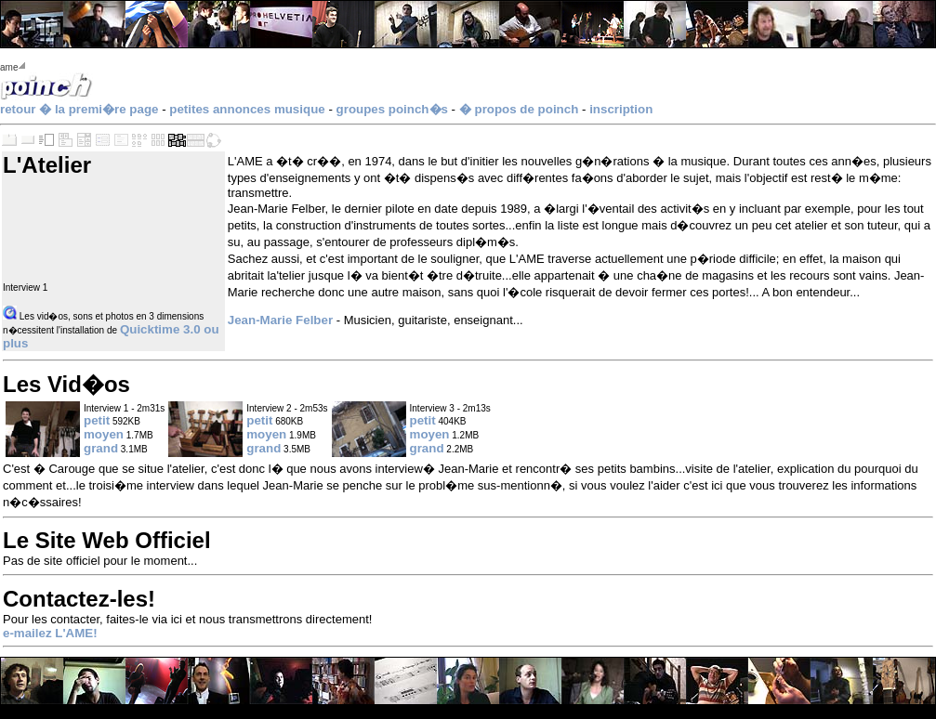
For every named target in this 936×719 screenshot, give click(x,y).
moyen (104, 434)
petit (97, 420)
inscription (621, 109)
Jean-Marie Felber (280, 320)
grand (101, 448)
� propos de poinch (519, 109)
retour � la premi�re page (79, 109)
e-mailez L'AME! (50, 633)
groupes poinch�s (392, 109)
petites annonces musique (246, 109)
